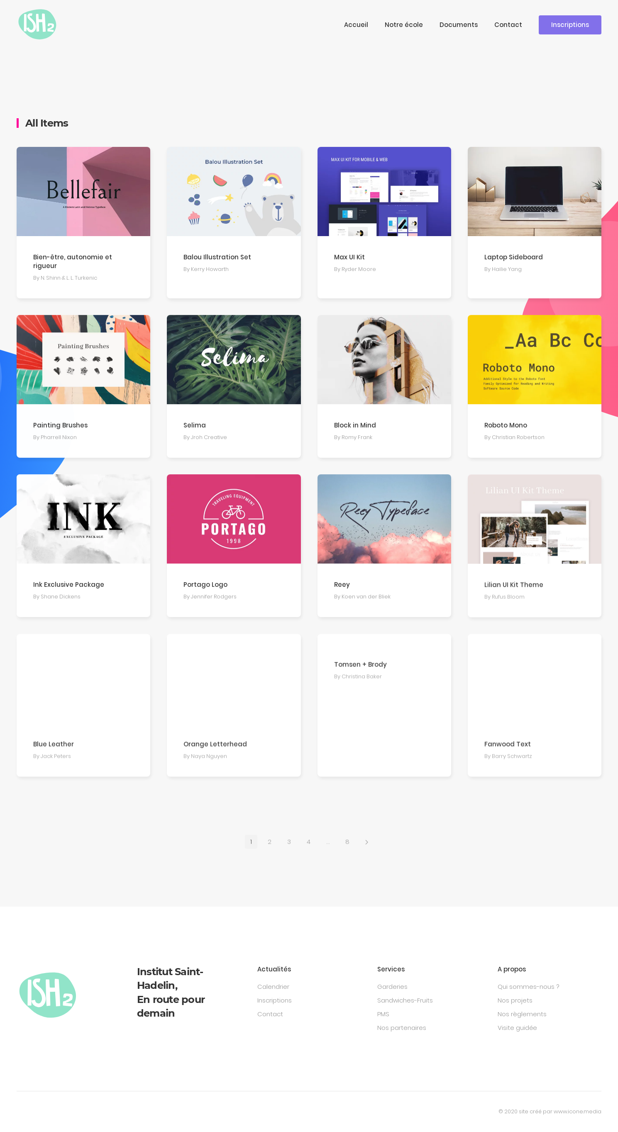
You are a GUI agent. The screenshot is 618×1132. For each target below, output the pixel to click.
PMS (383, 1014)
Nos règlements (522, 1014)
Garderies (392, 986)
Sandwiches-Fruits (405, 1000)
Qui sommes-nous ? (528, 986)
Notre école (404, 24)
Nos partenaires (401, 1027)
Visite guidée (517, 1027)
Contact (508, 24)
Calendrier (273, 986)
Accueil (356, 24)
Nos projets (515, 1000)
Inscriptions (570, 24)
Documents (459, 24)
